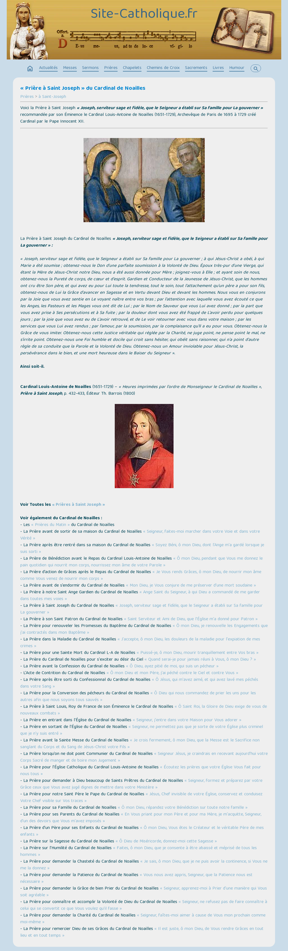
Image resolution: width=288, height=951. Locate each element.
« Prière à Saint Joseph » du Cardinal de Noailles (82, 89)
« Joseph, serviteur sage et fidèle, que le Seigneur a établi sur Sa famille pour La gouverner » (141, 609)
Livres (218, 68)
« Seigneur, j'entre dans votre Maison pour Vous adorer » (187, 720)
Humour (236, 68)
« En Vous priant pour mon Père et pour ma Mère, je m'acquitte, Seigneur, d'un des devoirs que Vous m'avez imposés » (140, 818)
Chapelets (132, 68)
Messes (70, 68)
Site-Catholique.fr (144, 15)
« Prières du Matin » (50, 525)
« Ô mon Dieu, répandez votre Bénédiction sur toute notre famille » (183, 808)
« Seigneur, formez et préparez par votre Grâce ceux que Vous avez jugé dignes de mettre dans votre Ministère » (141, 784)
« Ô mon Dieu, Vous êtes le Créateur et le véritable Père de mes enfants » (142, 831)
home (30, 68)
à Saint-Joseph (52, 97)
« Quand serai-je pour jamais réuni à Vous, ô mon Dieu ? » (200, 660)
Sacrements (196, 68)
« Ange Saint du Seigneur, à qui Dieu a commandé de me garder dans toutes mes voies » (140, 596)
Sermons (90, 68)
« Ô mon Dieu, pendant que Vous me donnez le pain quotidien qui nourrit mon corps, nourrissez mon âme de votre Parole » (141, 562)
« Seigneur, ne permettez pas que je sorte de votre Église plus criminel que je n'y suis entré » (141, 730)
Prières (111, 68)
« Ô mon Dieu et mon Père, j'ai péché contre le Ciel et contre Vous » (172, 673)
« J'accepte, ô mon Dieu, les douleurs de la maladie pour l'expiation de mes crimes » (140, 643)
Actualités (48, 68)
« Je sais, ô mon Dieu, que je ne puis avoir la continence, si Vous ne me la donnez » (143, 865)
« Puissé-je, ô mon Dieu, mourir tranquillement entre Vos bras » (197, 653)
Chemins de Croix (163, 68)
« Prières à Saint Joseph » (78, 505)
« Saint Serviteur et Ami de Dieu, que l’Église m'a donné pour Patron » (191, 619)
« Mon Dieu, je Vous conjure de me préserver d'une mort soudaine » (191, 586)
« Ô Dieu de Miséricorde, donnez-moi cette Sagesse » (166, 842)
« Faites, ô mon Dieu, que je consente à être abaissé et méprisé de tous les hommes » (138, 851)
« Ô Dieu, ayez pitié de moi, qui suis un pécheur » (172, 666)
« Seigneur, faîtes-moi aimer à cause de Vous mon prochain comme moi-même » (143, 919)
